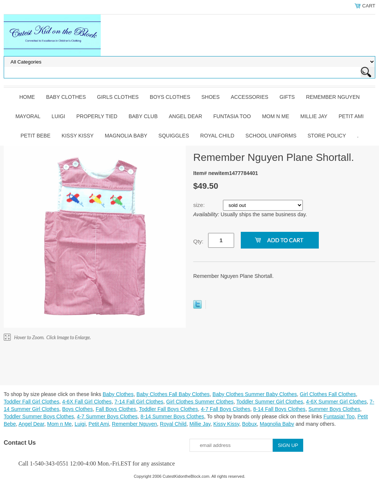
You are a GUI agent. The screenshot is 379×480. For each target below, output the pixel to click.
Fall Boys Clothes (115, 409)
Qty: (198, 241)
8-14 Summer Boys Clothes (172, 416)
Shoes (210, 97)
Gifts (287, 97)
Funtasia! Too (338, 416)
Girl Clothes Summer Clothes (199, 402)
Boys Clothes (170, 97)
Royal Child (217, 136)
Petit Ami (350, 116)
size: (199, 205)
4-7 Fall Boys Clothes (225, 409)
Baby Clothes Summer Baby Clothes (255, 394)
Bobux (249, 424)
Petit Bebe (35, 136)
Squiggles (173, 136)
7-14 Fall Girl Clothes (138, 402)
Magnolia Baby (126, 136)
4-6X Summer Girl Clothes (336, 402)
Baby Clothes (66, 97)
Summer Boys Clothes (334, 409)
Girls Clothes (118, 97)
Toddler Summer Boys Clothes (39, 416)
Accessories (249, 97)
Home (27, 97)
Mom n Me (275, 116)
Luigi (58, 116)
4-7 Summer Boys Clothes (107, 416)
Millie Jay (313, 116)
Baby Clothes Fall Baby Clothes (173, 394)
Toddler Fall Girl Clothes (31, 402)
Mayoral (27, 116)
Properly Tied (96, 116)
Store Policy (327, 136)
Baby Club (143, 116)
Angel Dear (185, 116)
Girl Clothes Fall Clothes (328, 394)
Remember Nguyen (333, 97)
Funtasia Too (232, 116)
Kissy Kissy (78, 136)
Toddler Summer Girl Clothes (269, 402)
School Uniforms (271, 136)
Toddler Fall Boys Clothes (168, 409)
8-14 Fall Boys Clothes (279, 409)
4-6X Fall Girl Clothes (86, 402)
